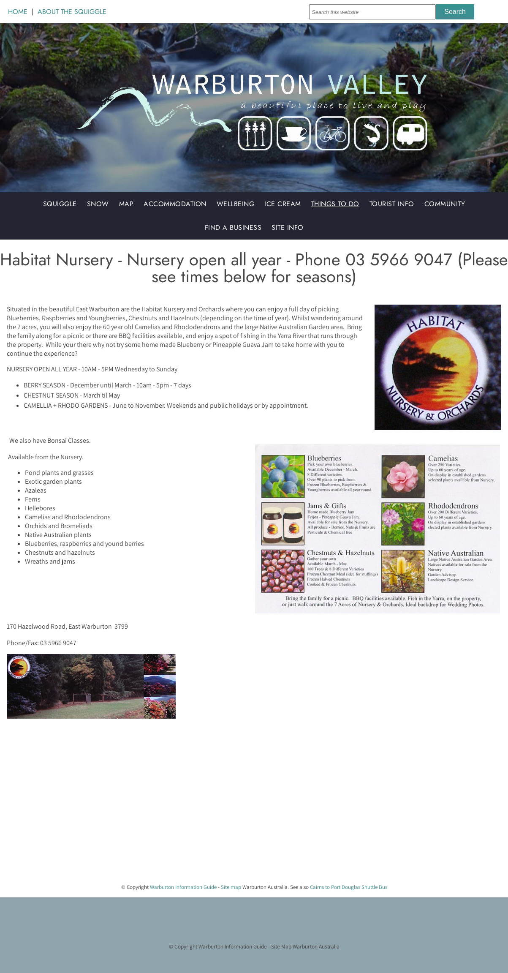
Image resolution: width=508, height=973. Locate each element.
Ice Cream (282, 204)
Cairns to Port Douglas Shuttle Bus (348, 887)
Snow (98, 204)
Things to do (335, 204)
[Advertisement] (250, 817)
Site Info (288, 227)
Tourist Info (391, 204)
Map (126, 204)
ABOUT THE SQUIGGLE (72, 11)
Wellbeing (236, 204)
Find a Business (233, 227)
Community (444, 204)
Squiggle (60, 204)
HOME (17, 11)
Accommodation (175, 204)
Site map (231, 887)
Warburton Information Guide (183, 887)
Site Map (281, 946)
